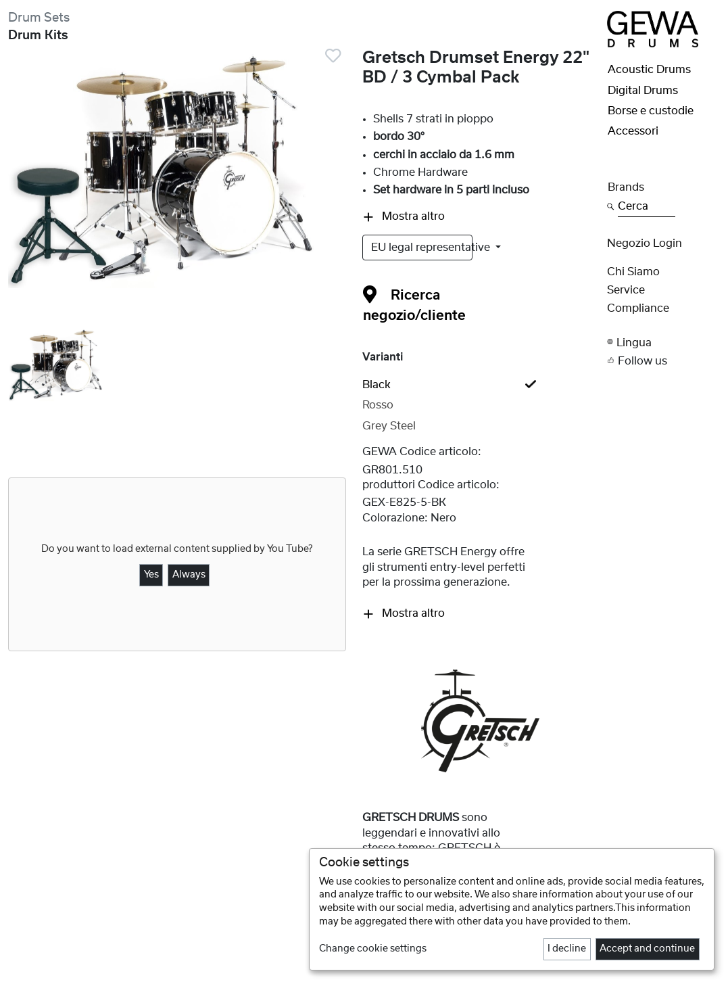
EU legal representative (421, 247)
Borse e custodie (651, 111)
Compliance (638, 308)
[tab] (480, 385)
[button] (664, 342)
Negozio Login (644, 243)
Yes (151, 575)
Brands (626, 187)
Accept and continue (647, 949)
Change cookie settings (373, 949)
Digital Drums (643, 90)
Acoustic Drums (649, 69)
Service (626, 290)
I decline (567, 949)
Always (188, 575)
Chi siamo (633, 271)
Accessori (633, 131)
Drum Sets (39, 17)
